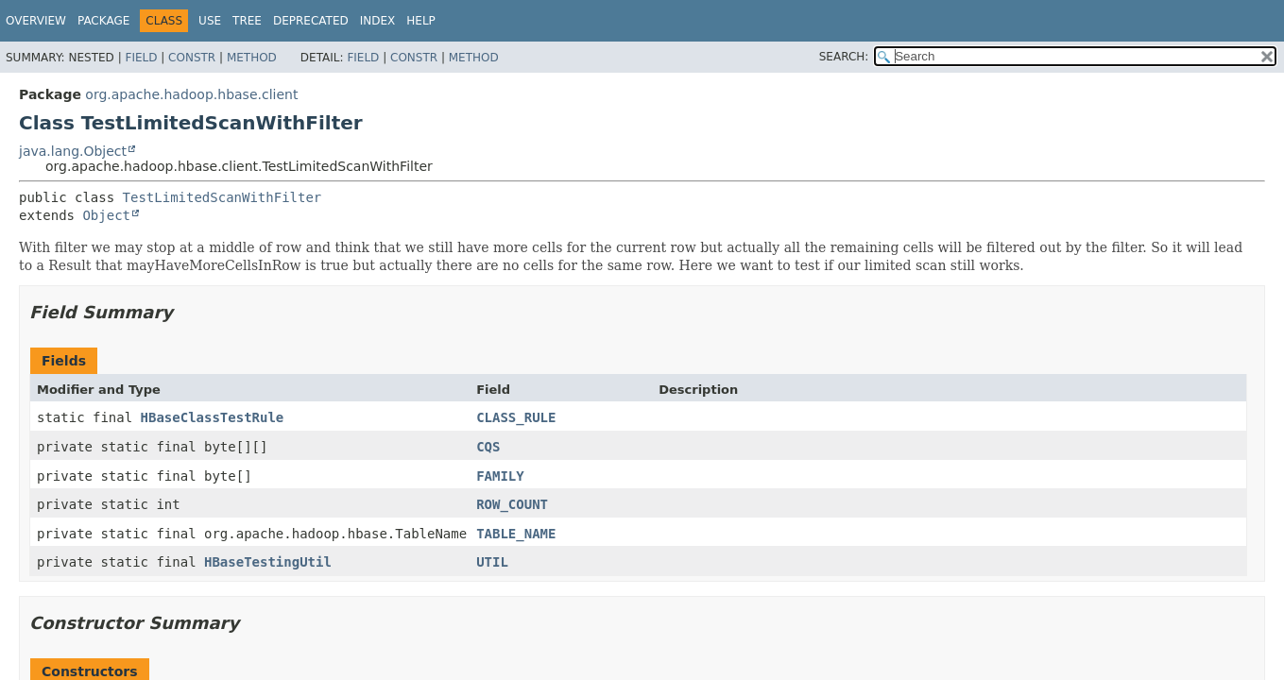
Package (103, 20)
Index (378, 20)
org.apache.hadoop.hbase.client (191, 94)
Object (106, 215)
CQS (488, 446)
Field (141, 57)
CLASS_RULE (516, 417)
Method (252, 57)
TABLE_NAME (516, 533)
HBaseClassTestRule (212, 417)
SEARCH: (844, 56)
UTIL (492, 562)
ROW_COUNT (512, 504)
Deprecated (311, 20)
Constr (191, 57)
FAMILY (500, 476)
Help (421, 20)
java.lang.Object (73, 151)
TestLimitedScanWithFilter (222, 197)
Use (209, 20)
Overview (36, 20)
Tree (247, 20)
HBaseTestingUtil (268, 562)
